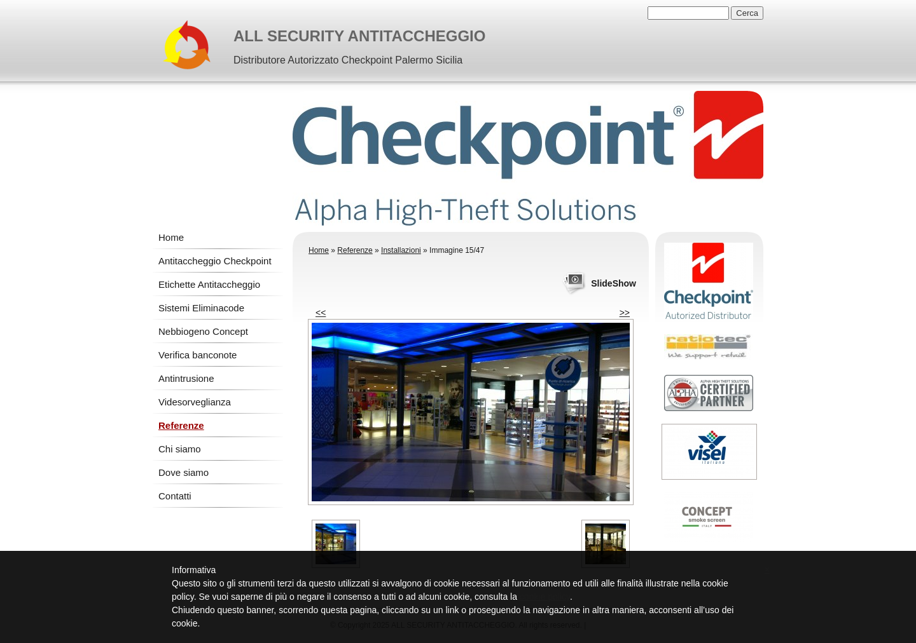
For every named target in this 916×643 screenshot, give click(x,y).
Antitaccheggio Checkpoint (215, 260)
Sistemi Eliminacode (201, 307)
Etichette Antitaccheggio (209, 284)
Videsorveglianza (194, 401)
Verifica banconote (197, 354)
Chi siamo (179, 448)
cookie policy (545, 597)
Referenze (181, 425)
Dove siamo (183, 472)
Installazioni (401, 250)
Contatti (174, 496)
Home (171, 237)
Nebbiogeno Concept (203, 331)
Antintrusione (186, 378)
